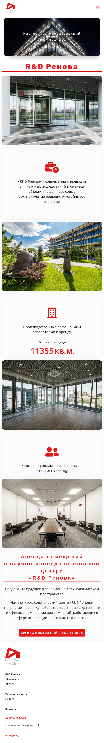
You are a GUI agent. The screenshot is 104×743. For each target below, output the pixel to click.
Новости (10, 699)
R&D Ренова (13, 674)
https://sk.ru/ (12, 735)
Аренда (9, 683)
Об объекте (12, 679)
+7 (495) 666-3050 (16, 718)
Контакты (10, 709)
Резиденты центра (16, 694)
